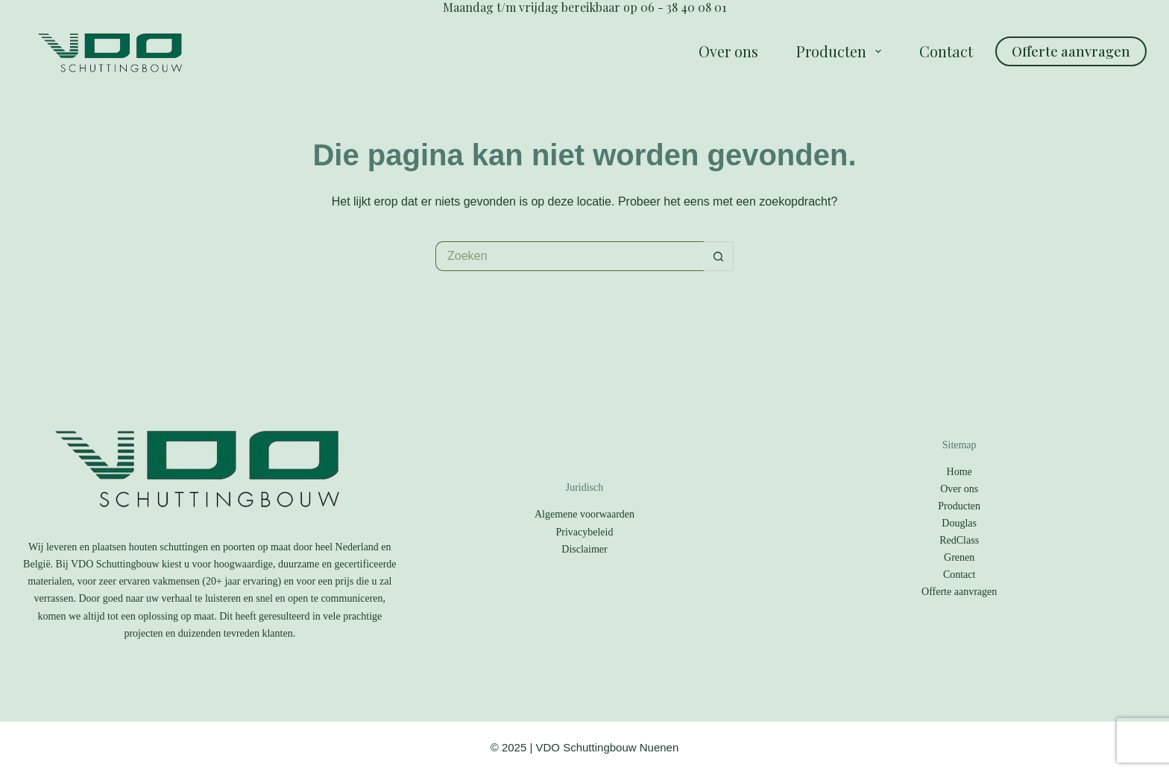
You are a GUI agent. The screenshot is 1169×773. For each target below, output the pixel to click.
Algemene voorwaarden (584, 514)
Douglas (959, 523)
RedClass (959, 540)
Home (959, 471)
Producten (841, 51)
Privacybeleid (585, 532)
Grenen (959, 557)
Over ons (728, 51)
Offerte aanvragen (1071, 51)
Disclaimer (584, 549)
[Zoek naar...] (569, 256)
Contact (946, 51)
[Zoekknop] (719, 256)
